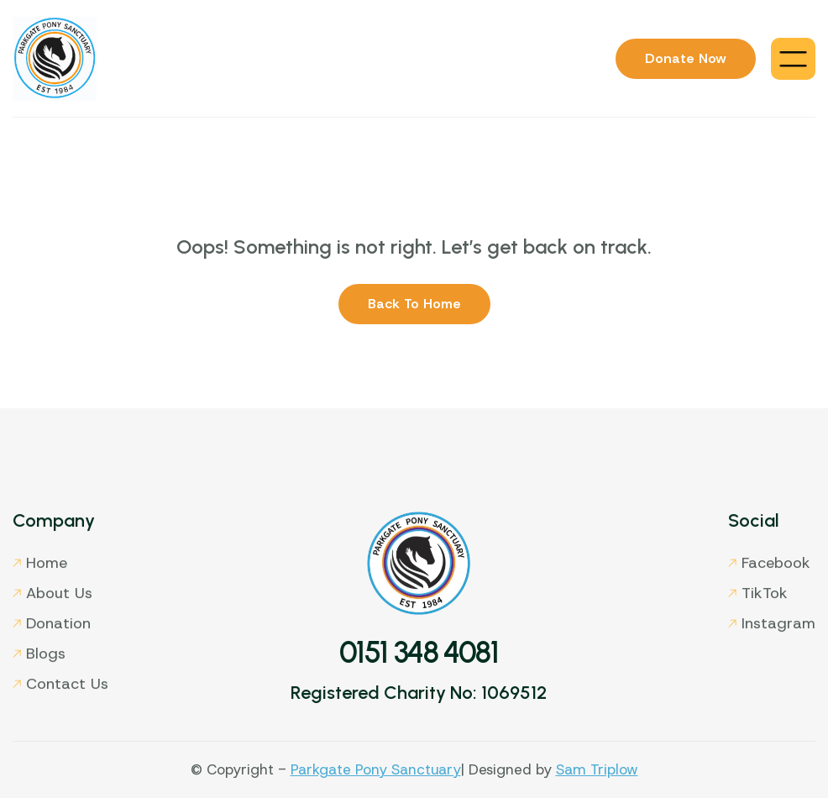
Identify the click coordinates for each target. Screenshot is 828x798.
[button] (793, 59)
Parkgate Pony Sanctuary (376, 769)
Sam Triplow (597, 769)
